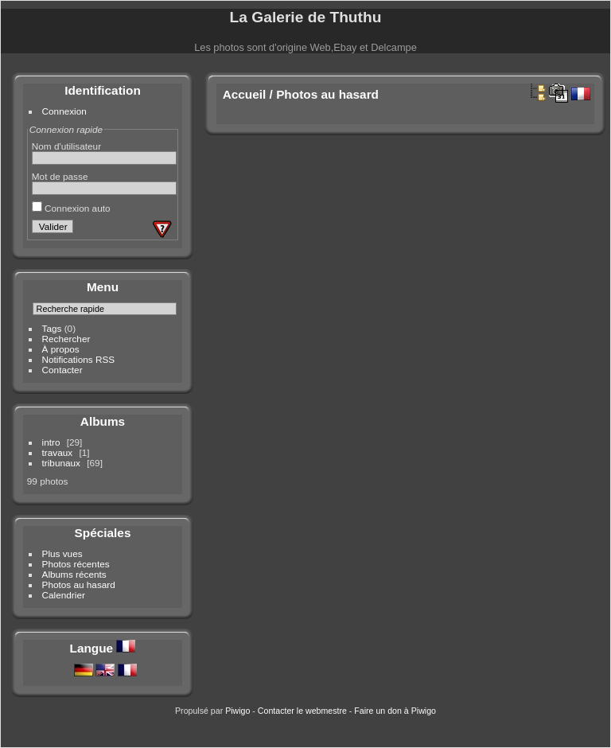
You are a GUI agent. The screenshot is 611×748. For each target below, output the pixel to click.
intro (51, 442)
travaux (57, 452)
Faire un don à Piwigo (395, 710)
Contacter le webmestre (302, 710)
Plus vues (62, 553)
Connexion (64, 111)
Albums (102, 421)
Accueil (245, 94)
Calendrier (63, 595)
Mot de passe (60, 176)
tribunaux (61, 463)
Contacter (62, 369)
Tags (52, 328)
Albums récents (74, 574)
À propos (61, 349)
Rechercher (66, 338)
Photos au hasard (78, 584)
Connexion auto (71, 208)
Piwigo (237, 710)
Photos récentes (76, 564)
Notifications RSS (78, 359)
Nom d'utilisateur (66, 146)
